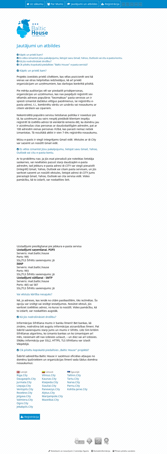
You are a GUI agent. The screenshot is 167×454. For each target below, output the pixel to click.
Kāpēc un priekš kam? (32, 70)
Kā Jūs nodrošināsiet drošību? (36, 317)
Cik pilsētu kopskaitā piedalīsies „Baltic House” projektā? (53, 350)
